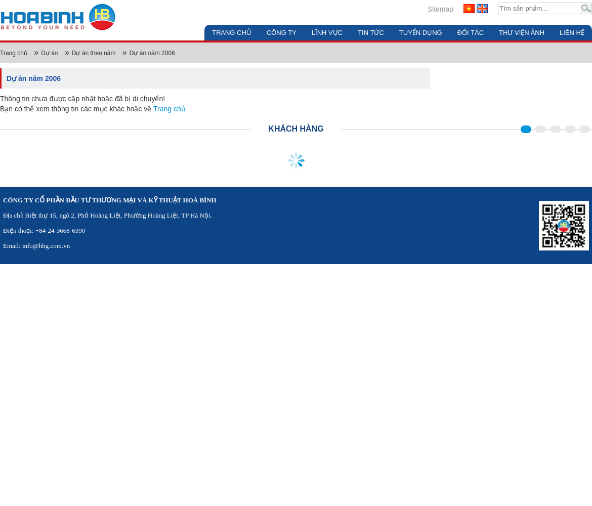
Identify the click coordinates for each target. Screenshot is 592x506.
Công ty (282, 32)
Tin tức (371, 32)
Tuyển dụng (420, 32)
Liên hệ (572, 32)
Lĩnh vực (327, 32)
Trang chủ (231, 32)
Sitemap (440, 9)
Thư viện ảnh (521, 32)
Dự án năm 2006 (152, 53)
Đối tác (470, 32)
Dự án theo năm (94, 53)
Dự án (49, 53)
